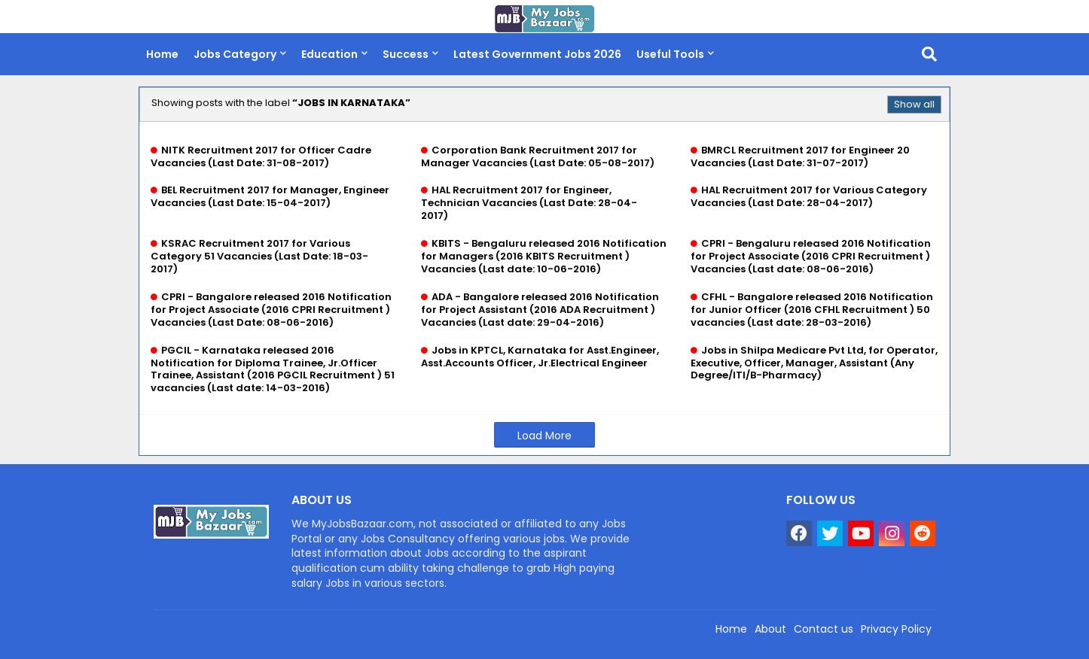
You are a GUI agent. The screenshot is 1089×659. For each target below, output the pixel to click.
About (770, 628)
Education (329, 54)
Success (406, 54)
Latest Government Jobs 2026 (537, 54)
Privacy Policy (896, 628)
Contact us (823, 628)
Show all (914, 104)
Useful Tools (670, 54)
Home (162, 54)
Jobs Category (235, 54)
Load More (544, 435)
